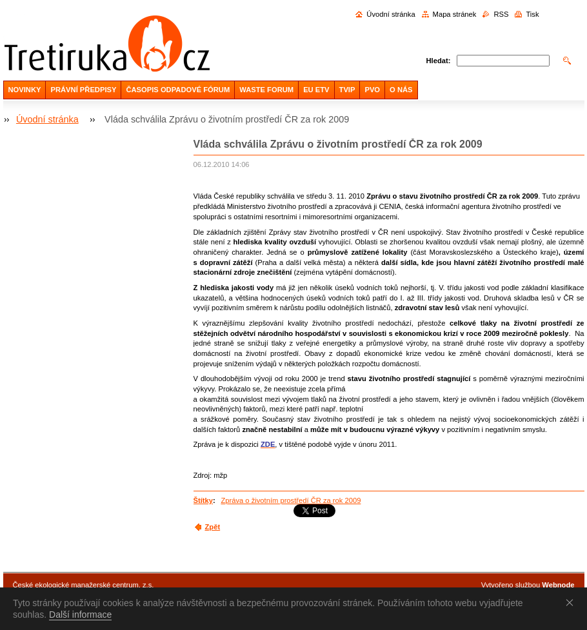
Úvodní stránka (390, 14)
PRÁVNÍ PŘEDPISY (83, 90)
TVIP (347, 90)
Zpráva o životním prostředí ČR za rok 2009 (291, 500)
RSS (500, 14)
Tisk (532, 14)
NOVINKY (24, 90)
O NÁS (401, 90)
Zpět (213, 527)
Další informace (80, 614)
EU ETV (316, 90)
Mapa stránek (455, 14)
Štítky (203, 500)
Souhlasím (572, 602)
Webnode (558, 585)
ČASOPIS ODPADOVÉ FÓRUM (178, 90)
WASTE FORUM (266, 90)
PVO (372, 90)
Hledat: (438, 60)
